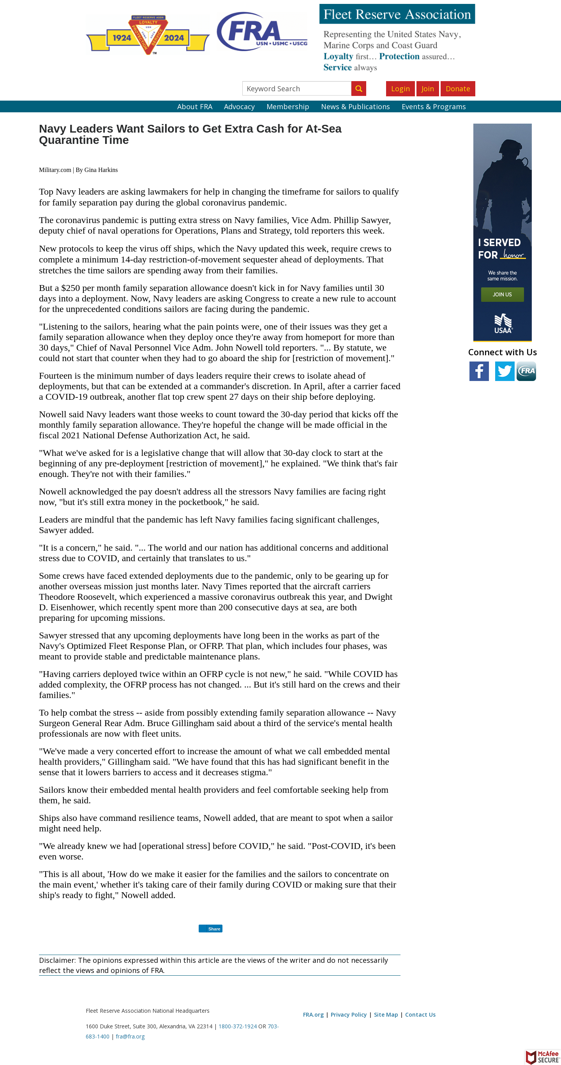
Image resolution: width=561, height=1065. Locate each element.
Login (400, 88)
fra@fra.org (130, 1036)
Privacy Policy (349, 1014)
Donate (458, 88)
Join (428, 88)
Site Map (386, 1014)
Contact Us (420, 1014)
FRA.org (313, 1014)
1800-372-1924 (238, 1026)
